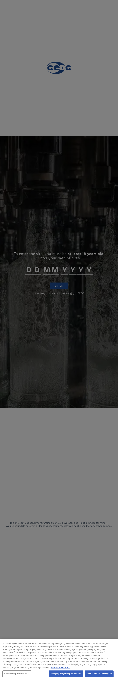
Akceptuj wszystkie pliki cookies (66, 673)
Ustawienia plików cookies (17, 673)
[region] (59, 659)
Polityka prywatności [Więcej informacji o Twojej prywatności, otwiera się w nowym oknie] (60, 667)
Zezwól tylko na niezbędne (99, 673)
